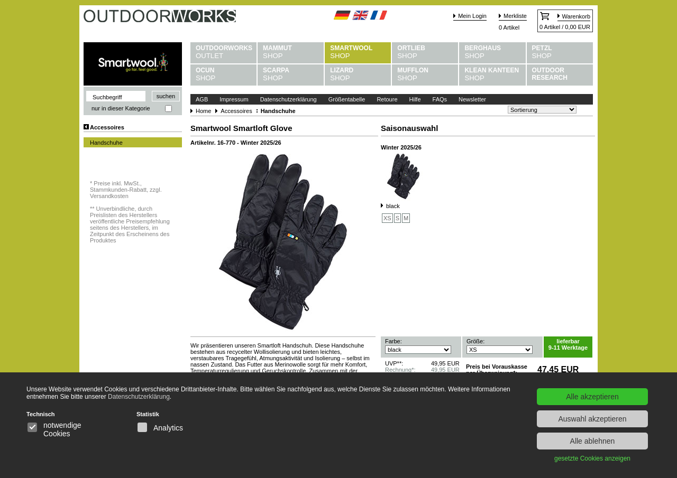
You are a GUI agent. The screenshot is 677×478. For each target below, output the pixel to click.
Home (203, 111)
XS (387, 218)
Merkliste (515, 16)
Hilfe (415, 99)
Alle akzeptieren (592, 396)
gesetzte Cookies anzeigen (592, 458)
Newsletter (472, 99)
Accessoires (107, 127)
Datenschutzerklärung (288, 99)
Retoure (387, 99)
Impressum (233, 99)
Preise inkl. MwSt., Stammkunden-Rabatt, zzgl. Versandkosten (126, 189)
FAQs (440, 99)
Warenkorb (576, 16)
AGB (202, 99)
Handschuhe (106, 142)
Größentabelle (346, 99)
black (393, 206)
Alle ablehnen (592, 441)
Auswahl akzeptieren (592, 419)
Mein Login (472, 16)
